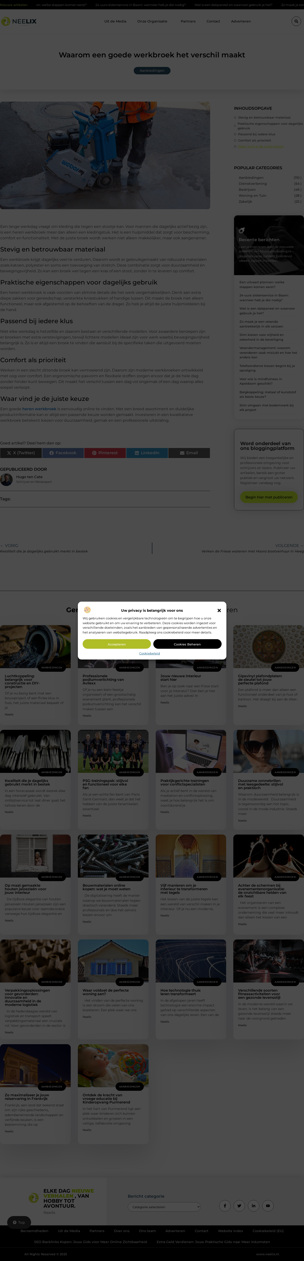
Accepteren (117, 644)
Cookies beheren (187, 644)
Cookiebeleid (149, 653)
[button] (219, 610)
